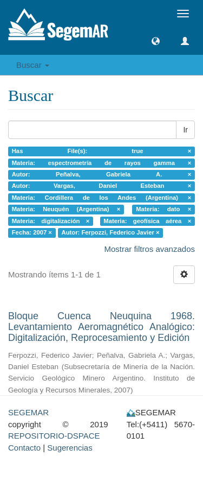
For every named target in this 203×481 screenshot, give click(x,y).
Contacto (24, 447)
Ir (185, 129)
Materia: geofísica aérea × (147, 221)
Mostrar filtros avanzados (149, 249)
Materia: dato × (163, 209)
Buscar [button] (32, 64)
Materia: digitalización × (51, 221)
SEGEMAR (28, 412)
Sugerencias (69, 447)
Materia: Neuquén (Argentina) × (66, 209)
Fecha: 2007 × (32, 232)
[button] (156, 40)
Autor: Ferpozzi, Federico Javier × (111, 232)
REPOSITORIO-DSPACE (54, 435)
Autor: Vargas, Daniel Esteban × (102, 186)
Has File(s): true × (102, 151)
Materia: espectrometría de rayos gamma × (102, 163)
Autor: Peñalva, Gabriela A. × (102, 174)
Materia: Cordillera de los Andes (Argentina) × (102, 197)
